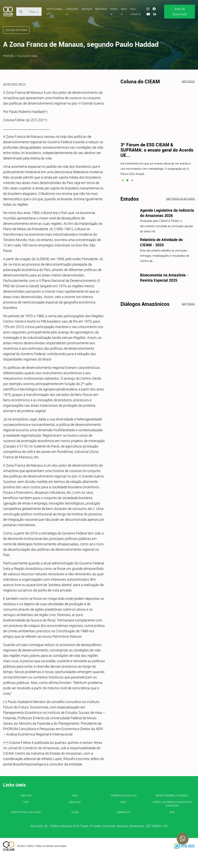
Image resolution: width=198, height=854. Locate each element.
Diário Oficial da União (26, 812)
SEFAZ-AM (75, 802)
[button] (122, 180)
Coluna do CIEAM (27, 55)
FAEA (75, 795)
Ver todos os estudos (180, 198)
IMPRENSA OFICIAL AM (123, 795)
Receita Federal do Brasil (172, 795)
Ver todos (188, 81)
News (124, 11)
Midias (114, 11)
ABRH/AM (26, 795)
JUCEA (75, 812)
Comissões (72, 11)
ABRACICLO (123, 812)
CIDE (26, 802)
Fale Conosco (135, 11)
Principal (8, 55)
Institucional (54, 11)
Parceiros (101, 8)
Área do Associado (179, 11)
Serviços (86, 8)
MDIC (123, 802)
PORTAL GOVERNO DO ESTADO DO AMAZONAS (172, 803)
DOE (172, 812)
